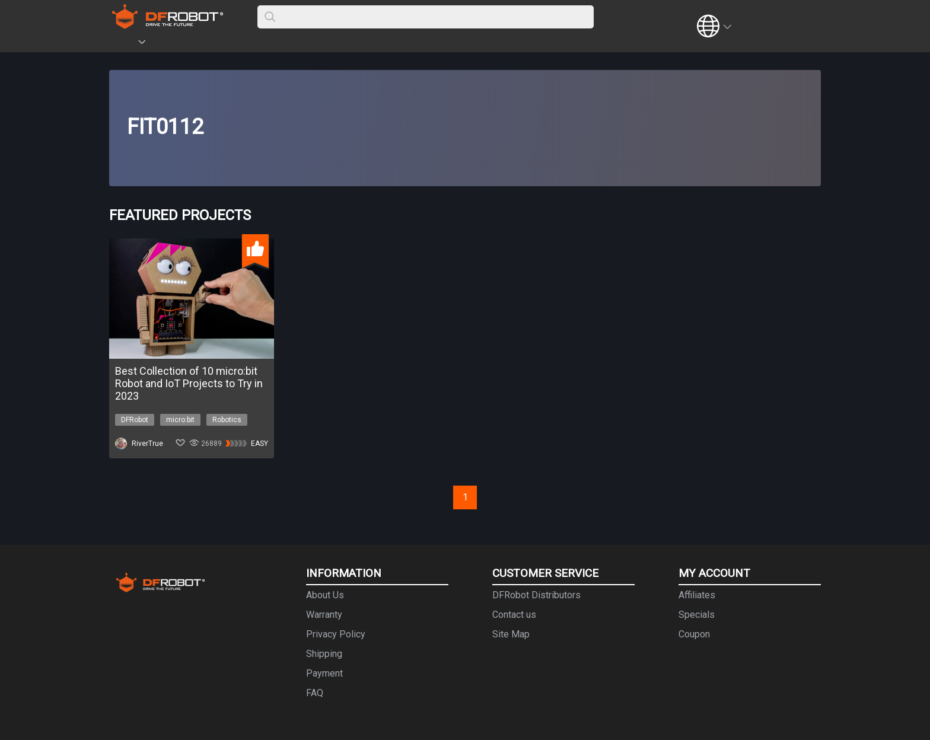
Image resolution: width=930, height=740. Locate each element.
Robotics (226, 420)
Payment (324, 673)
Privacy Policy (335, 634)
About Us (325, 595)
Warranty (324, 614)
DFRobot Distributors (536, 595)
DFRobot (134, 420)
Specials (697, 614)
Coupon (694, 634)
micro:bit (180, 420)
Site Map (511, 634)
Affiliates (697, 595)
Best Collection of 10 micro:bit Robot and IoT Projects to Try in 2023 (189, 383)
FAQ (314, 692)
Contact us (514, 614)
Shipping (324, 653)
